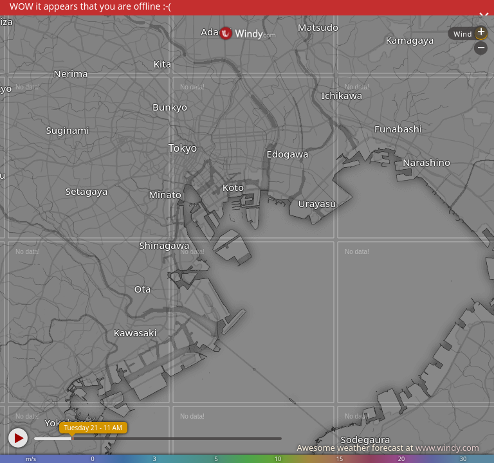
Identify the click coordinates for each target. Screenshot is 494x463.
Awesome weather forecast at (388, 447)
